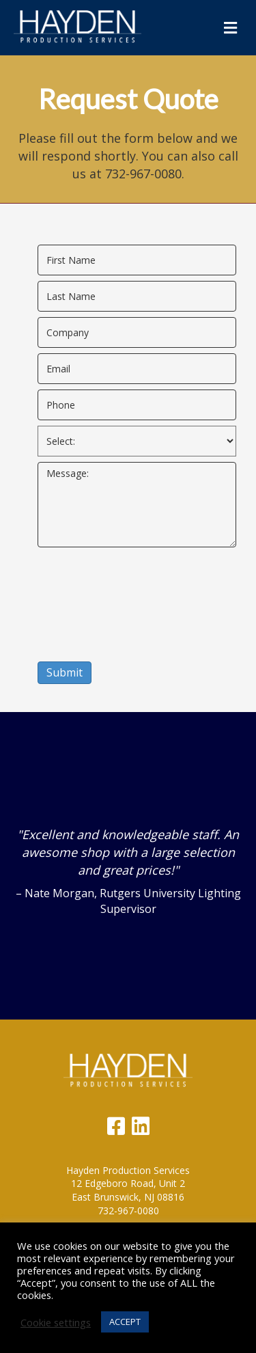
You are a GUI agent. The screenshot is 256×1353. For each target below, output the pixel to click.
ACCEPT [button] (125, 1321)
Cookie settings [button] (55, 1322)
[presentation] (94, 602)
